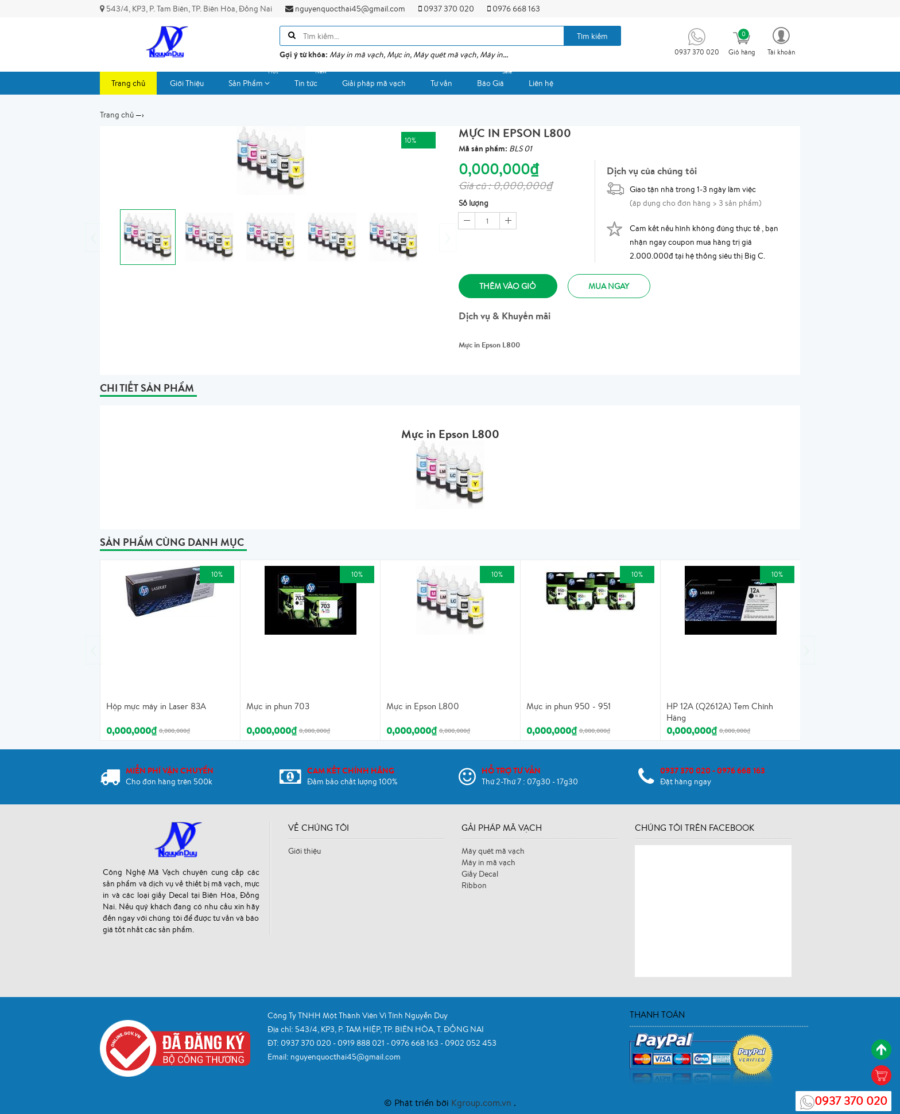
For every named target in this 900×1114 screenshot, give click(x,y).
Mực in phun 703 (277, 705)
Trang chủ (128, 83)
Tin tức (311, 80)
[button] (781, 40)
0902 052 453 (470, 1042)
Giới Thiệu (187, 83)
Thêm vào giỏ (510, 286)
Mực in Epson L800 (422, 705)
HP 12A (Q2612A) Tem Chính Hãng (719, 711)
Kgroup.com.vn (482, 1101)
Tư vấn (441, 83)
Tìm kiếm (592, 36)
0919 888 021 (362, 1042)
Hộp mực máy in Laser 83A (156, 705)
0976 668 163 (513, 8)
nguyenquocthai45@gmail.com (345, 8)
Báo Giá (496, 80)
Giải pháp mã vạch (374, 83)
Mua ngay (619, 286)
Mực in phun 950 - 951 (568, 705)
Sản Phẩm (254, 80)
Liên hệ (541, 83)
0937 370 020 (446, 8)
